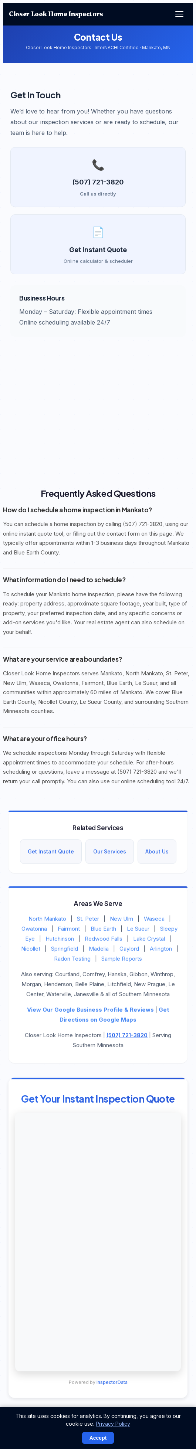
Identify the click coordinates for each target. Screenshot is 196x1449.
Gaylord (129, 950)
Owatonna (34, 930)
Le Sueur (138, 930)
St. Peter (88, 920)
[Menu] (179, 14)
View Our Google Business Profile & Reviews (90, 1011)
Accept (98, 1438)
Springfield (64, 950)
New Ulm (121, 920)
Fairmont (69, 930)
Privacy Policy (113, 1424)
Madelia (99, 950)
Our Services (109, 853)
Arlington (161, 950)
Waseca (154, 920)
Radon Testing (72, 960)
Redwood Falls (103, 940)
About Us (157, 853)
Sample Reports (121, 960)
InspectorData (112, 1384)
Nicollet (30, 950)
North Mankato (47, 920)
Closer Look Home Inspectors (56, 14)
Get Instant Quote (51, 853)
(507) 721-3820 (127, 1036)
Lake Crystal (149, 940)
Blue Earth (103, 930)
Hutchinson (59, 940)
